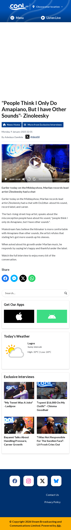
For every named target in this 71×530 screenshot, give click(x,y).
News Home (13, 124)
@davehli (32, 137)
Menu (17, 18)
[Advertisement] (35, 59)
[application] (35, 163)
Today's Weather (17, 336)
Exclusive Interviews (19, 377)
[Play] (6, 179)
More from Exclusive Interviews (45, 124)
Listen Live (51, 18)
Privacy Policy (52, 502)
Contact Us (52, 494)
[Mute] (23, 179)
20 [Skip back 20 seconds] (29, 179)
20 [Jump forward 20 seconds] (34, 179)
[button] (35, 163)
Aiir (59, 525)
